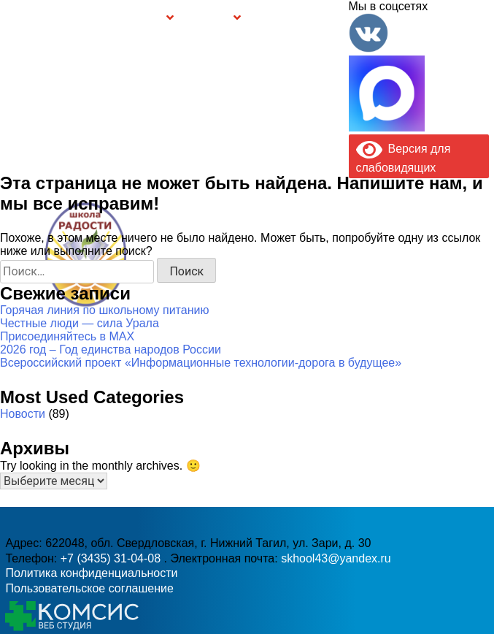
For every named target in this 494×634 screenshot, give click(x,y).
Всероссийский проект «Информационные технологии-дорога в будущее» (200, 362)
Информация (10, 17)
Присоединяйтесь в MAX (67, 336)
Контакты (328, 18)
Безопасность (208, 19)
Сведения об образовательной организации (88, 18)
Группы (152, 19)
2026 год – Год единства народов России (110, 349)
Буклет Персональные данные (276, 18)
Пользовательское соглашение (89, 588)
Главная (35, 18)
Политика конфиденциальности (91, 573)
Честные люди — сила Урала (79, 323)
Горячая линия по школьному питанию (104, 310)
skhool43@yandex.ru (353, 274)
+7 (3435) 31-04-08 (112, 558)
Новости (22, 414)
